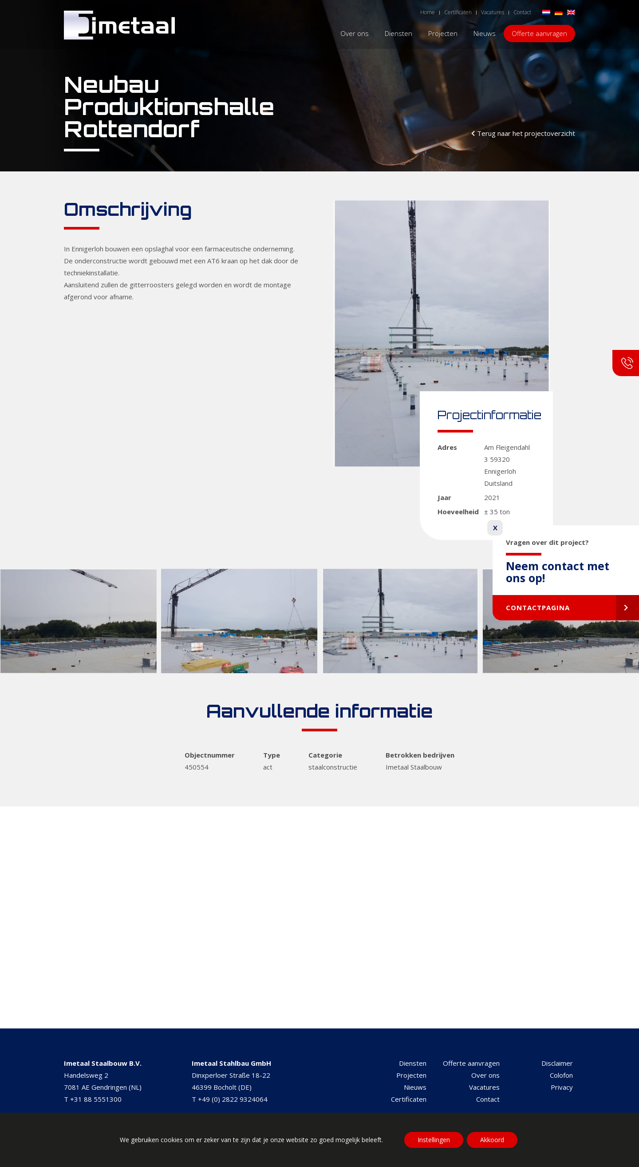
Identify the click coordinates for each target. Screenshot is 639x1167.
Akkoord (492, 1139)
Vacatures (484, 1087)
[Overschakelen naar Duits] (558, 11)
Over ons (485, 1075)
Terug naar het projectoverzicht (526, 133)
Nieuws (415, 1087)
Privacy (562, 1087)
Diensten (412, 1063)
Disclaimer (557, 1063)
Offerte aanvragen (471, 1063)
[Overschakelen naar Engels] (571, 11)
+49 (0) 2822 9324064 (233, 1099)
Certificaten (408, 1099)
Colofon (561, 1075)
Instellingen (434, 1139)
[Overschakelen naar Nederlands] (546, 11)
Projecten (411, 1075)
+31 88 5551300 (96, 1099)
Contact (488, 1099)
